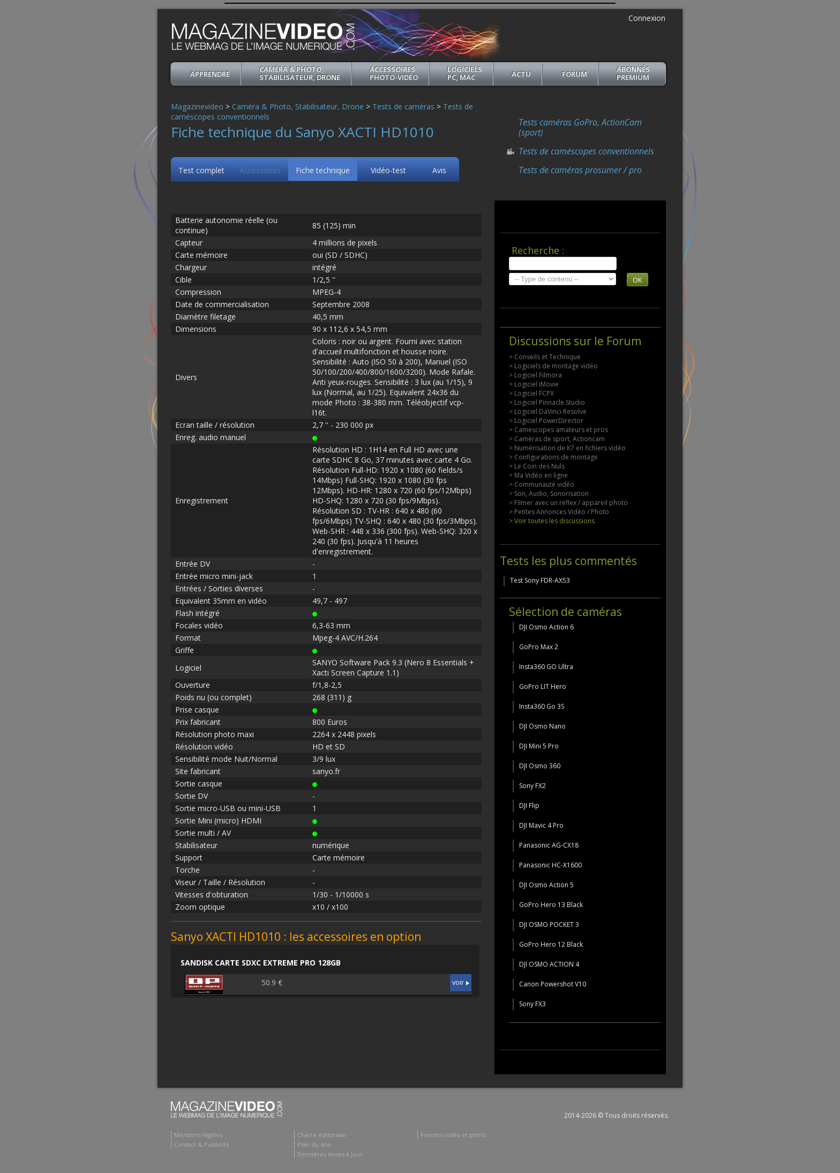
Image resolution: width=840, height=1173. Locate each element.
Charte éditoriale (321, 1135)
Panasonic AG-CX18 (549, 845)
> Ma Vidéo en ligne (538, 475)
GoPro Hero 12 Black (551, 944)
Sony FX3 (532, 1003)
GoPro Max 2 (538, 646)
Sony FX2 (532, 785)
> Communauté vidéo (541, 484)
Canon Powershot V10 (552, 984)
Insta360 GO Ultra (546, 666)
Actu (521, 74)
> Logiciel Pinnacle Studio (547, 402)
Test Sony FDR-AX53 (540, 580)
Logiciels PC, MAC (464, 73)
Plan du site (314, 1144)
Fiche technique (323, 170)
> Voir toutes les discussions (552, 520)
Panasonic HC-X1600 (550, 865)
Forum (574, 74)
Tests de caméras (403, 106)
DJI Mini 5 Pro (539, 746)
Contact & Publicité (201, 1144)
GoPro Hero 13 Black (551, 904)
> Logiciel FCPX (531, 393)
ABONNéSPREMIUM (633, 73)
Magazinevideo (197, 106)
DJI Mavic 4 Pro (541, 825)
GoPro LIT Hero (542, 686)
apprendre (210, 74)
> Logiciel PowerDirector (546, 420)
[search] (563, 263)
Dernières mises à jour (330, 1154)
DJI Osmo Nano (542, 726)
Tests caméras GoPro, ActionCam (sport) (580, 127)
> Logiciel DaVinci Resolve (548, 411)
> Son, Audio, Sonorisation (549, 493)
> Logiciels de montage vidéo (553, 365)
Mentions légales (198, 1135)
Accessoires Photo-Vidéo (394, 73)
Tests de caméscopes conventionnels (586, 151)
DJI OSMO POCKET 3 (549, 924)
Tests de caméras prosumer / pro (580, 170)
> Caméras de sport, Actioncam (557, 438)
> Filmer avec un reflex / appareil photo (568, 502)
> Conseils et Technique (545, 356)
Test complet (201, 170)
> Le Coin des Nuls (537, 466)
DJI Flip (529, 805)
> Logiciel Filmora (535, 375)
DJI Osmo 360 (539, 765)
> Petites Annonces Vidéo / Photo (559, 511)
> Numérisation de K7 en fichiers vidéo (567, 447)
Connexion (646, 18)
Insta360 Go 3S (541, 706)
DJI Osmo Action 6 (546, 627)
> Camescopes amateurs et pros (558, 429)
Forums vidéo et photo (453, 1135)
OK (637, 280)
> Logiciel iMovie (534, 384)
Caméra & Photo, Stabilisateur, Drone (299, 73)
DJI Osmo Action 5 (546, 884)
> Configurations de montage (553, 457)
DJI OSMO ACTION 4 (549, 964)
